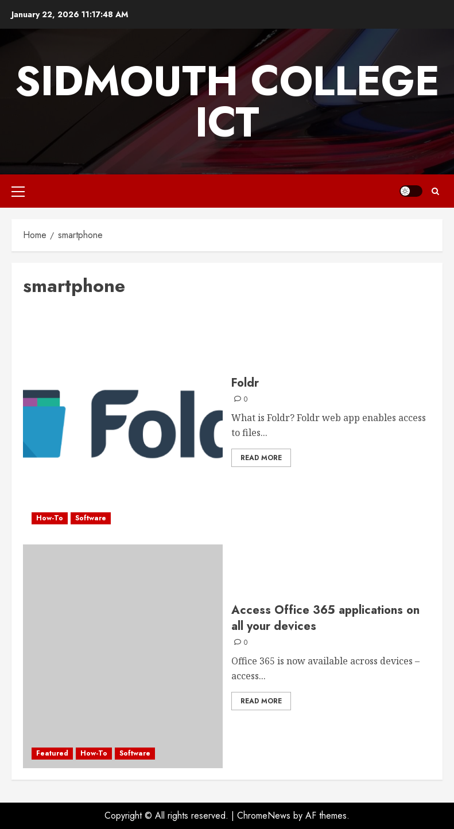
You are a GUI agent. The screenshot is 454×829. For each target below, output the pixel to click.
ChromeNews (263, 815)
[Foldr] (123, 421)
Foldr (245, 383)
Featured (52, 753)
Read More (261, 458)
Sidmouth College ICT (227, 101)
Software (90, 518)
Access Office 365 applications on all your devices (325, 618)
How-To (49, 518)
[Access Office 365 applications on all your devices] (123, 656)
